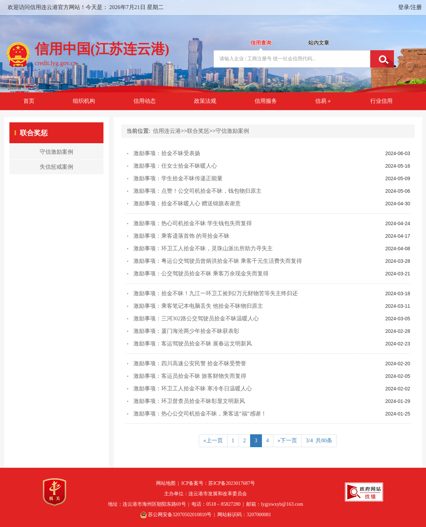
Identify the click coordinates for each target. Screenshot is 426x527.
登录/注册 (410, 7)
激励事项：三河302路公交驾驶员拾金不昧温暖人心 (196, 318)
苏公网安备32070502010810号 (179, 514)
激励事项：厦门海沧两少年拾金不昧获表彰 (186, 331)
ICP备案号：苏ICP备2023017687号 (218, 483)
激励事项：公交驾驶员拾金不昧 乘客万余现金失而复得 (201, 273)
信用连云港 (167, 131)
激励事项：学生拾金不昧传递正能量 (178, 178)
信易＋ (323, 101)
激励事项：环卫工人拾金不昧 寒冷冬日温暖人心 (192, 388)
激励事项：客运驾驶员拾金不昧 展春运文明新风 (192, 343)
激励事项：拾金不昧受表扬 (166, 153)
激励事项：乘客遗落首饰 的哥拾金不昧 (181, 236)
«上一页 (213, 440)
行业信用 (381, 101)
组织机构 (84, 101)
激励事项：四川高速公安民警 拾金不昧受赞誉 (189, 363)
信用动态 (144, 101)
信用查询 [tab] (260, 43)
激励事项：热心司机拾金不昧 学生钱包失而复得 (192, 223)
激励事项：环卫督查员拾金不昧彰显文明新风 (189, 401)
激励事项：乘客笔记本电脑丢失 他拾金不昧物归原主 (198, 306)
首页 (28, 101)
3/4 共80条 (319, 440)
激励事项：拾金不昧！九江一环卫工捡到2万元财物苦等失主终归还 (215, 293)
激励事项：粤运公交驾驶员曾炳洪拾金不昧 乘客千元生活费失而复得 (217, 261)
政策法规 (205, 101)
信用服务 (266, 101)
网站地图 (166, 483)
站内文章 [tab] (318, 43)
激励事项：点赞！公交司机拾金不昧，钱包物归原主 (197, 191)
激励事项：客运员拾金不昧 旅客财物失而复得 (189, 376)
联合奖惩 (198, 131)
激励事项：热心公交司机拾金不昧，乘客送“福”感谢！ (199, 414)
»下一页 (287, 440)
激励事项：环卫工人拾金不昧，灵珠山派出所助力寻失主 (203, 248)
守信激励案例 (232, 131)
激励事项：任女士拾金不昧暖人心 (175, 166)
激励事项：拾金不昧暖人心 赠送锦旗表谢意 (187, 203)
